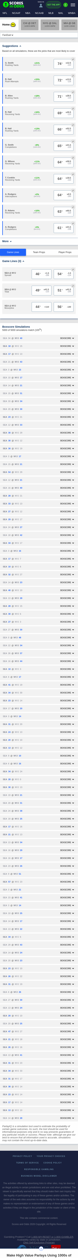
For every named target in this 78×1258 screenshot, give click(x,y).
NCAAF (16, 13)
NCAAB (39, 13)
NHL (60, 13)
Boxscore (67, 338)
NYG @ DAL (50, 24)
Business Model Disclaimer (39, 1176)
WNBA (71, 13)
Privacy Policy (22, 1156)
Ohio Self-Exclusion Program (39, 1242)
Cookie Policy (52, 1163)
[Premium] (65, 6)
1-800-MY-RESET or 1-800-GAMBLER (52, 1236)
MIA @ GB (69, 24)
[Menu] (73, 5)
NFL (5, 13)
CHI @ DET (29, 24)
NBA (27, 13)
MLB (51, 13)
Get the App (53, 5)
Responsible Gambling (39, 1169)
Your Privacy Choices (51, 1156)
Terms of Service (27, 1163)
